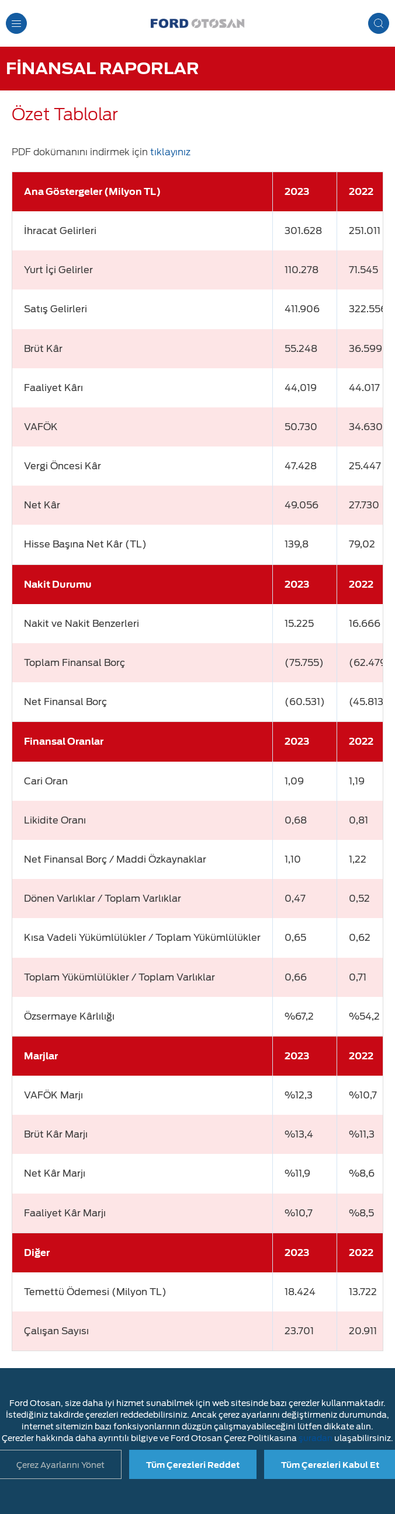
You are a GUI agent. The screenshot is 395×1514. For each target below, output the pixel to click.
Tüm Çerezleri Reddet (193, 1465)
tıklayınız (170, 152)
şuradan (315, 1438)
